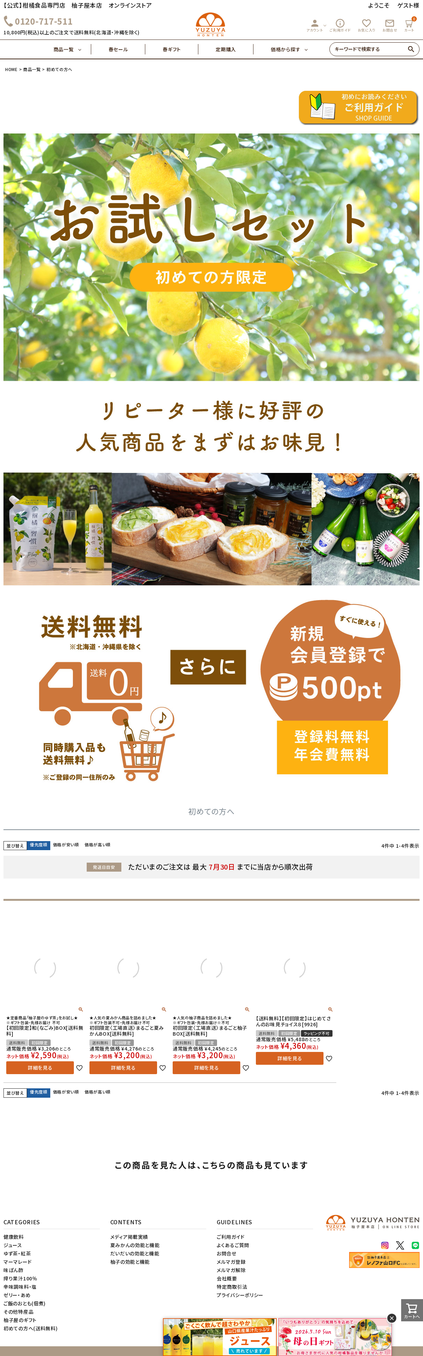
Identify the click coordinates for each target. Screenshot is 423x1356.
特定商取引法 (232, 1286)
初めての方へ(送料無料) (30, 1328)
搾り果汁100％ (20, 1278)
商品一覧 (72, 49)
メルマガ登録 (231, 1261)
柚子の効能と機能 (130, 1261)
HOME (11, 69)
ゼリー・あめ (17, 1295)
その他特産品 (18, 1311)
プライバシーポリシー (240, 1295)
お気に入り (367, 25)
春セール (127, 49)
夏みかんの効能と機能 (135, 1245)
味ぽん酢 (13, 1270)
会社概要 (227, 1278)
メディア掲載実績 (129, 1236)
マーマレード (17, 1261)
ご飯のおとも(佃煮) (24, 1303)
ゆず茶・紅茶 (17, 1253)
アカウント (315, 25)
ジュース (12, 1245)
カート (410, 24)
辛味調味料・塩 (20, 1286)
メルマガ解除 (231, 1270)
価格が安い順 (66, 844)
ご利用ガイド (340, 25)
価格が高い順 (98, 844)
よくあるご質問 (233, 1245)
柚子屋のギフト (20, 1319)
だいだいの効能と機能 (134, 1253)
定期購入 (234, 49)
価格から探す (285, 49)
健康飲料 (13, 1236)
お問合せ (389, 25)
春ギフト (180, 49)
